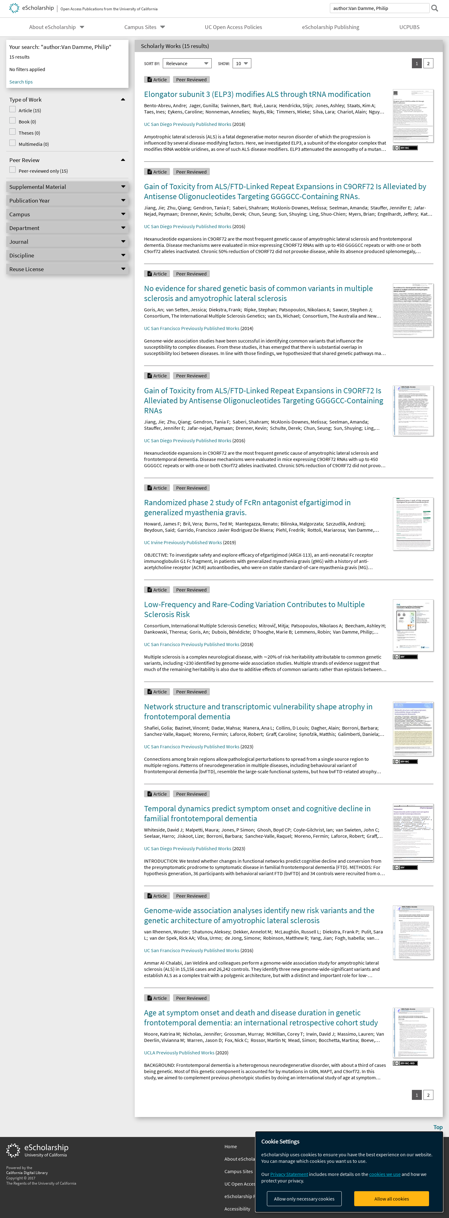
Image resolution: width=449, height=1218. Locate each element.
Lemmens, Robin (312, 632)
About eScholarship (52, 27)
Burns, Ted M (218, 523)
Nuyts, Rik (263, 111)
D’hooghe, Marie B (272, 632)
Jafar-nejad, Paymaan (210, 428)
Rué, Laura (264, 105)
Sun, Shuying (292, 214)
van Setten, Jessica (186, 309)
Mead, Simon (302, 1040)
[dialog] (349, 1172)
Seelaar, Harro (159, 836)
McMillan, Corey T (284, 1034)
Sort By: (152, 63)
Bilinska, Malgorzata (302, 523)
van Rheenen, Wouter (166, 931)
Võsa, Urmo (209, 938)
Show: (223, 63)
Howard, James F (162, 523)
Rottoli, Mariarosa (326, 530)
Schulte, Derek (230, 214)
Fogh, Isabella (349, 938)
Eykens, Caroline (185, 111)
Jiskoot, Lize (190, 836)
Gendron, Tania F (211, 207)
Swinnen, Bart (235, 105)
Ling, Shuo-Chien (327, 214)
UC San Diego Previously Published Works (187, 124)
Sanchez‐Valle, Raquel (268, 836)
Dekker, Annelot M (252, 931)
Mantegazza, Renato (256, 523)
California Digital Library (27, 1172)
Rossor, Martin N (268, 1040)
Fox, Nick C (236, 1040)
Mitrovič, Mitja (273, 625)
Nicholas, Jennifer (202, 1034)
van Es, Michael (283, 316)
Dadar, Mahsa (225, 728)
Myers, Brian (361, 214)
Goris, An (153, 309)
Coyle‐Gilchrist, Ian (313, 830)
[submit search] (435, 8)
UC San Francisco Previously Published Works (191, 328)
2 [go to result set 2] (428, 63)
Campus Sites (140, 27)
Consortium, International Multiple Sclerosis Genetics (200, 625)
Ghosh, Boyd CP (273, 830)
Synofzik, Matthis (317, 734)
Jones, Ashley (329, 105)
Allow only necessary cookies (304, 1199)
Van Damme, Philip (352, 632)
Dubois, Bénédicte (231, 632)
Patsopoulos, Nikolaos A (304, 309)
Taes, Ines (154, 111)
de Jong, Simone (242, 938)
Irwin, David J (320, 1034)
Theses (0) (29, 133)
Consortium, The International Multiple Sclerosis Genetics (204, 316)
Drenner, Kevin (196, 214)
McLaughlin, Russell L (297, 931)
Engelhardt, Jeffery (397, 214)
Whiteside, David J (163, 830)
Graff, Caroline (281, 734)
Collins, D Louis (292, 728)
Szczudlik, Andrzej (345, 523)
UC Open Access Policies (233, 27)
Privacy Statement (289, 1174)
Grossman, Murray (243, 1034)
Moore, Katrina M (162, 1034)
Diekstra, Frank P (340, 931)
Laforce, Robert (246, 734)
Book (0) (27, 121)
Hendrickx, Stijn (295, 105)
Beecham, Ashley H (364, 625)
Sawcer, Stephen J (352, 309)
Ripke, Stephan (260, 309)
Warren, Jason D (204, 1040)
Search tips (21, 82)
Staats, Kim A (360, 105)
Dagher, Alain (325, 728)
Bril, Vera (192, 523)
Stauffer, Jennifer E (390, 207)
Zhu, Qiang (178, 207)
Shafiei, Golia (158, 728)
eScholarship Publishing (330, 27)
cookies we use (385, 1174)
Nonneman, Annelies (227, 111)
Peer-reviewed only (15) (43, 171)
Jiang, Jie (154, 207)
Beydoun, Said (159, 530)
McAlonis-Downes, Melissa (298, 207)
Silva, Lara (323, 111)
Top (438, 1127)
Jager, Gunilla (203, 105)
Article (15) (30, 110)
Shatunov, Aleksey (211, 931)
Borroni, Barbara (359, 728)
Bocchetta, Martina (338, 1040)
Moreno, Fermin (210, 734)
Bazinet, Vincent (191, 728)
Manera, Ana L (258, 728)
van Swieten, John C (357, 830)
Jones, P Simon (237, 830)
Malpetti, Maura (202, 830)
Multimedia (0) (34, 144)
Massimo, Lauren (355, 1034)
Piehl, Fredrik (290, 530)
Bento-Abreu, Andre (165, 105)
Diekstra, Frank (225, 309)
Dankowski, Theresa (165, 632)
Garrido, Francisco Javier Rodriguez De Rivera (225, 530)
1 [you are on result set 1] (417, 63)
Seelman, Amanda (348, 207)
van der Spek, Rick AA (172, 938)
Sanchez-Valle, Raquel (167, 734)
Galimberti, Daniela (358, 734)
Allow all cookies (391, 1199)
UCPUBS (409, 27)
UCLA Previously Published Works (179, 1052)
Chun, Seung (262, 214)
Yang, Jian (321, 938)
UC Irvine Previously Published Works (183, 542)
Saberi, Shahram (250, 207)
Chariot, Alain (351, 111)
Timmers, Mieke (293, 111)
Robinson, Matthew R (285, 938)
